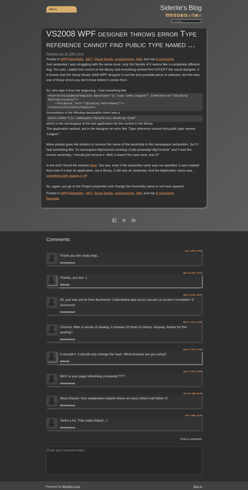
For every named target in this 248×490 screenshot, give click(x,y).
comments (165, 59)
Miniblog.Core (71, 486)
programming (124, 59)
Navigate (52, 198)
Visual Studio (103, 59)
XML (139, 59)
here (93, 165)
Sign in (197, 486)
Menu (53, 9)
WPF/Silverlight (72, 59)
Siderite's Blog (181, 7)
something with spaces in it (65, 176)
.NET (88, 59)
